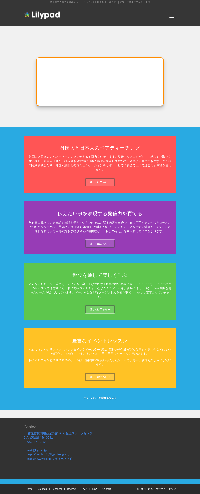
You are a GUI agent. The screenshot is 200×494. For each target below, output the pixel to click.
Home (29, 488)
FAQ (84, 488)
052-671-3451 (38, 441)
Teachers (57, 488)
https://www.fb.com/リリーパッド (50, 458)
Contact (106, 488)
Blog (94, 488)
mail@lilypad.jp (39, 450)
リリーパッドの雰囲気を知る (100, 397)
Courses (42, 488)
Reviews (71, 488)
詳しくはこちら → (100, 182)
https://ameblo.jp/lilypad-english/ (49, 454)
